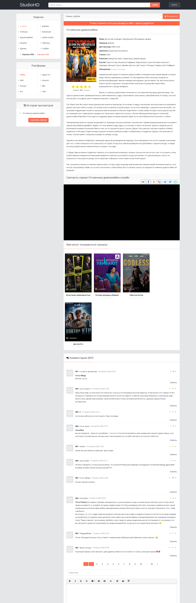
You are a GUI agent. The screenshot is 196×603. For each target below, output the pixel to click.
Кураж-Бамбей (26, 37)
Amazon (45, 80)
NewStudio (46, 32)
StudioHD (30, 4)
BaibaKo (45, 26)
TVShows (24, 32)
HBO (22, 80)
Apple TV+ (46, 74)
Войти (174, 5)
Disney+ (23, 86)
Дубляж (111, 43)
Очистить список (38, 120)
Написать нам (26, 598)
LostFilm (23, 26)
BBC (43, 86)
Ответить (173, 333)
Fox (21, 91)
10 (141, 515)
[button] (69, 532)
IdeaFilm (23, 43)
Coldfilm (45, 48)
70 (152, 515)
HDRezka (46, 43)
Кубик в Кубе (47, 37)
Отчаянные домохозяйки (34, 113)
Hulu (44, 91)
